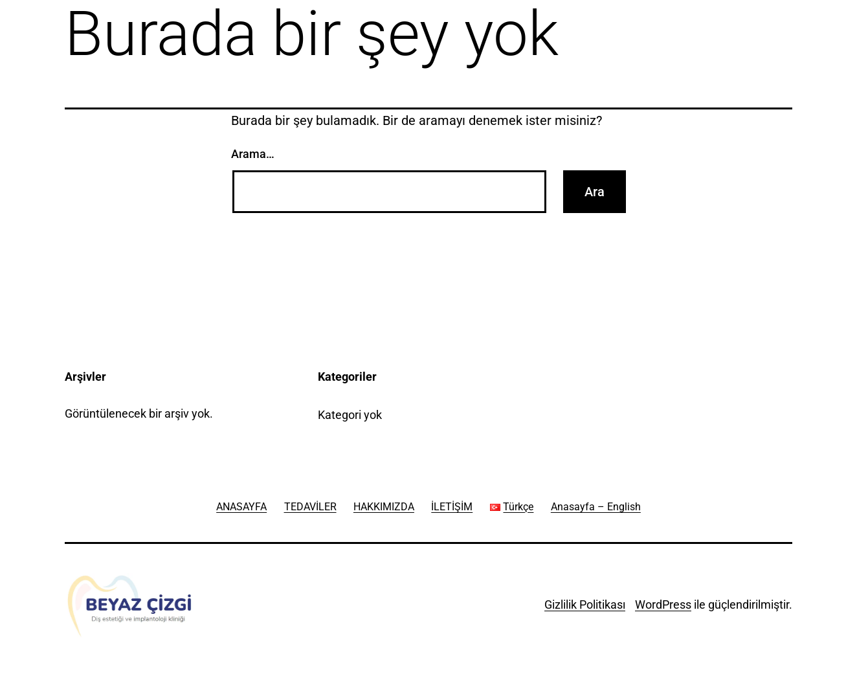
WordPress (663, 604)
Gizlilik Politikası (584, 604)
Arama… (252, 154)
